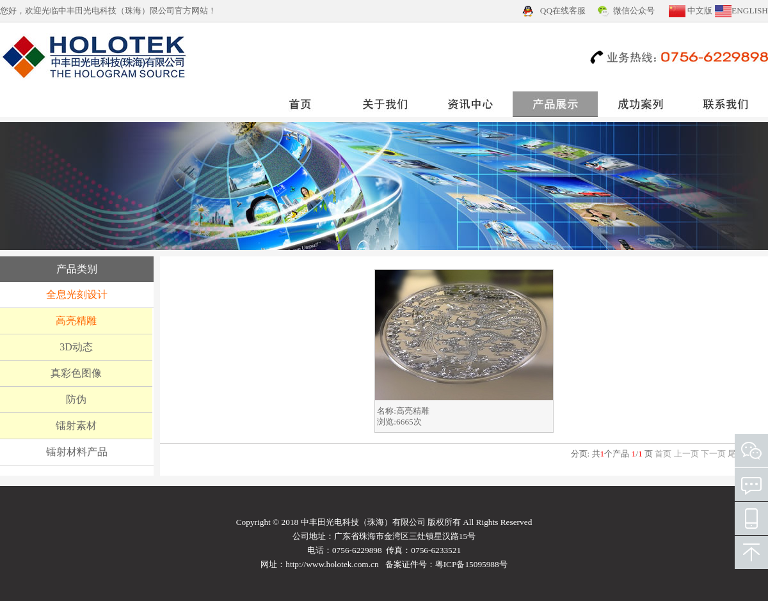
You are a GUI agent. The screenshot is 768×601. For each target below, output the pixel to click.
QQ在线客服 (563, 10)
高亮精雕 (412, 411)
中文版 (699, 10)
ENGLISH (750, 10)
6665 (404, 421)
